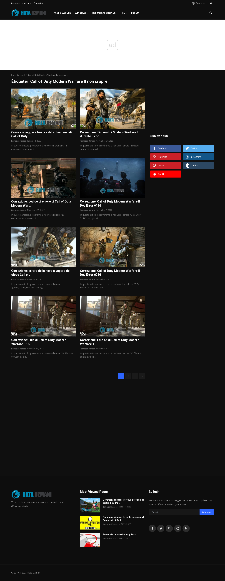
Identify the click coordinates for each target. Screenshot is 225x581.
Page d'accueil (62, 12)
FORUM (135, 12)
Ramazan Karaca (18, 141)
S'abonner (207, 512)
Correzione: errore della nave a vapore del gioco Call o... (41, 273)
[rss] (186, 528)
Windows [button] (82, 13)
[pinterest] (169, 528)
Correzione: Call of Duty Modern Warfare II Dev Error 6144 (110, 204)
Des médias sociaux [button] (105, 13)
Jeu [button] (125, 13)
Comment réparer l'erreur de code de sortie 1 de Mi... (123, 501)
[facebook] (152, 528)
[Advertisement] (182, 108)
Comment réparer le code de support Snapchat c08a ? (123, 519)
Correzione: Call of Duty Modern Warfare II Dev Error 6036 (110, 273)
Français (198, 3)
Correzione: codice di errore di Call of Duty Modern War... (42, 204)
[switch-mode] (211, 3)
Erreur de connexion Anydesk (119, 534)
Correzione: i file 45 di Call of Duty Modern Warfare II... (110, 342)
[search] (211, 13)
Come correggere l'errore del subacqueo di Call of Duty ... (42, 134)
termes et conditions (21, 3)
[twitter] (160, 528)
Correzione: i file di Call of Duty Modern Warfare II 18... (39, 342)
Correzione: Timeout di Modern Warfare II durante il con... (110, 134)
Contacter (38, 3)
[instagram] (177, 528)
